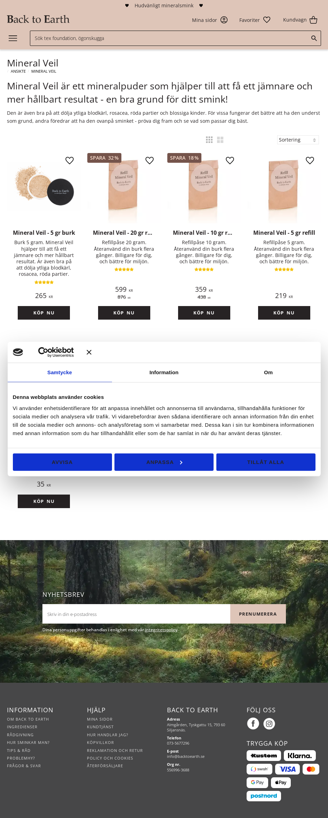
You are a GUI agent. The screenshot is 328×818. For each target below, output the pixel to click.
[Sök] (314, 38)
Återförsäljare (105, 765)
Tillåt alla (265, 462)
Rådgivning (20, 734)
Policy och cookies (110, 758)
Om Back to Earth (28, 719)
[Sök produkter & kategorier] (175, 38)
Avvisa (62, 462)
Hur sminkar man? (28, 742)
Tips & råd (19, 750)
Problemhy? (21, 758)
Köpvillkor (100, 742)
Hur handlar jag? (107, 734)
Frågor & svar (24, 765)
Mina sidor (100, 719)
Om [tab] (268, 372)
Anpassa (164, 462)
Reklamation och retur (115, 750)
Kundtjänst (100, 726)
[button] (255, 20)
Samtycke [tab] (59, 372)
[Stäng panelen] (201, 352)
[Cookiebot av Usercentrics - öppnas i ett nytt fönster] (53, 352)
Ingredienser (22, 726)
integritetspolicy (161, 630)
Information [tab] (164, 372)
